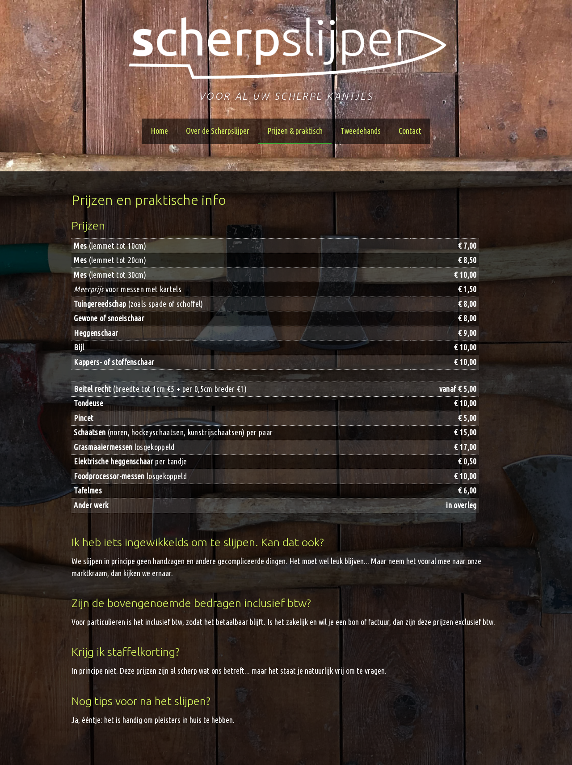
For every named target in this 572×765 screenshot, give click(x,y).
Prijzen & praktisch (295, 130)
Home (159, 130)
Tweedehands (361, 130)
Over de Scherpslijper (217, 130)
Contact (410, 130)
